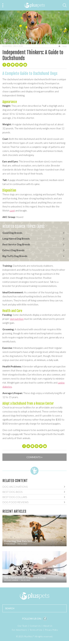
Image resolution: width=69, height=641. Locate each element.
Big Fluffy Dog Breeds (14, 256)
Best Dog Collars (14, 496)
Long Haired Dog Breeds (16, 238)
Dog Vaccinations (15, 486)
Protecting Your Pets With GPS (21, 541)
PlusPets (35, 596)
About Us (47, 625)
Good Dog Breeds (12, 232)
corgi (12, 210)
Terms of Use (36, 629)
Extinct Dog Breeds (13, 250)
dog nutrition (17, 318)
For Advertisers (19, 629)
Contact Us (35, 625)
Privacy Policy (51, 629)
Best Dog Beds (12, 491)
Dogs (64, 46)
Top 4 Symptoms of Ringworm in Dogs (25, 577)
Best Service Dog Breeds (16, 244)
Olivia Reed (7, 46)
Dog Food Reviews (15, 502)
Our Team (22, 625)
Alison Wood (9, 544)
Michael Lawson (11, 580)
